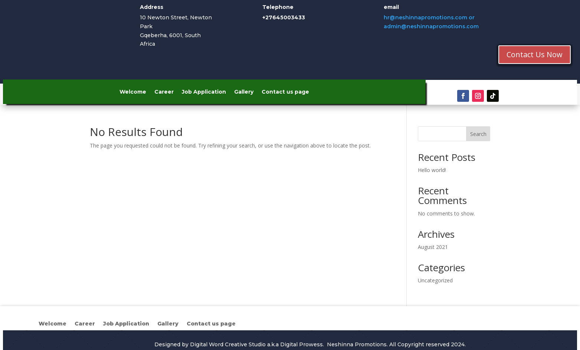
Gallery (243, 92)
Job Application (204, 92)
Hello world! (432, 170)
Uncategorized (435, 280)
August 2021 (433, 246)
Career (164, 92)
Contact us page (285, 92)
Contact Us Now (535, 54)
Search (478, 133)
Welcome (132, 92)
